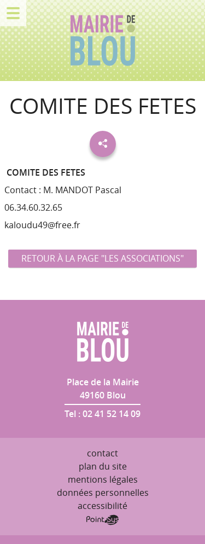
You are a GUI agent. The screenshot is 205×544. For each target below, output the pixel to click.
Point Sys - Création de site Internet (102, 519)
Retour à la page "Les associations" (102, 258)
